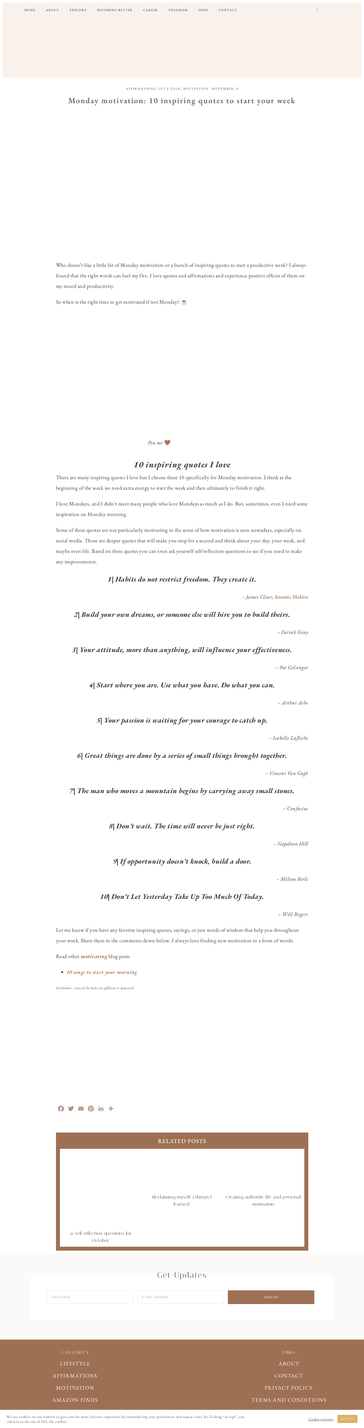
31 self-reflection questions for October (101, 1233)
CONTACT (288, 1375)
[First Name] (90, 1297)
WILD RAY (182, 46)
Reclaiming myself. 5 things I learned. (182, 1197)
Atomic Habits (291, 596)
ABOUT (289, 1363)
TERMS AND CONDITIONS (289, 1399)
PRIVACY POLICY (289, 1387)
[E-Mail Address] (180, 1297)
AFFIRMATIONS (141, 89)
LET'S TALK (169, 89)
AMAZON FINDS (75, 1399)
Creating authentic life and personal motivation (263, 1197)
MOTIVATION (196, 89)
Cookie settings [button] (321, 1419)
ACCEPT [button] (347, 1419)
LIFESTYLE (75, 1363)
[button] (317, 10)
